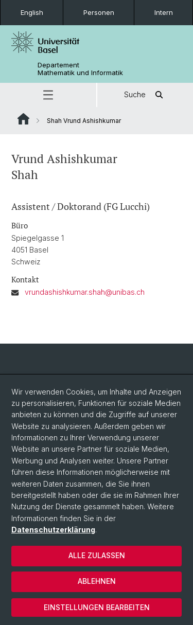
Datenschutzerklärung (53, 529)
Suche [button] (145, 95)
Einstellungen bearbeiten (97, 607)
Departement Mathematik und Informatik (80, 69)
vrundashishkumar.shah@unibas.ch (85, 292)
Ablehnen (97, 581)
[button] (48, 95)
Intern (163, 12)
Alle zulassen (96, 555)
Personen (98, 12)
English (32, 12)
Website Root (23, 118)
